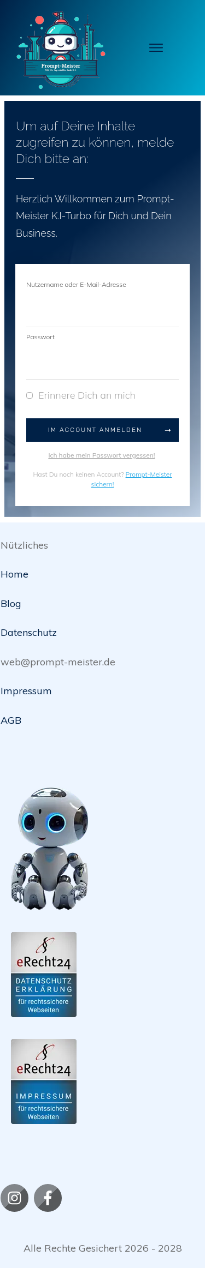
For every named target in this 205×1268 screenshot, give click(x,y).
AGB (11, 720)
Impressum (26, 690)
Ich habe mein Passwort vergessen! (101, 455)
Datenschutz (29, 632)
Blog (11, 603)
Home (14, 574)
